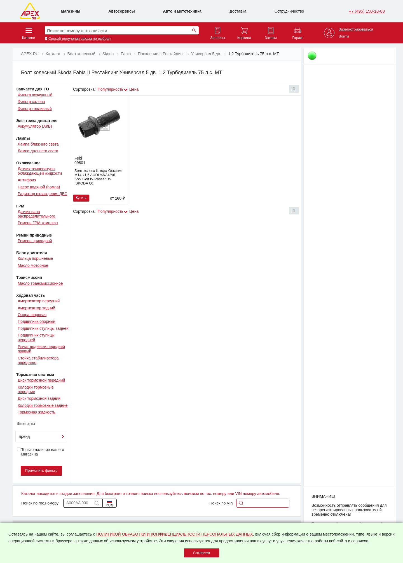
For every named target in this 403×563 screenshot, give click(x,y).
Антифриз (27, 180)
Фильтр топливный (35, 108)
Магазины (70, 11)
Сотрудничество (289, 11)
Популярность (110, 89)
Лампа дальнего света (38, 151)
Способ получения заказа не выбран (79, 39)
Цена (134, 89)
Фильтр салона (31, 101)
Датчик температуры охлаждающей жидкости (40, 171)
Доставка (237, 11)
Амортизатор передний (39, 301)
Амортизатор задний (36, 308)
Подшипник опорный (36, 321)
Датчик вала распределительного (36, 213)
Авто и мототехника (182, 11)
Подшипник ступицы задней (43, 328)
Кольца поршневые (35, 258)
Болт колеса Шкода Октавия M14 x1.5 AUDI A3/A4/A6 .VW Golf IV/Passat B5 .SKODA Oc (98, 177)
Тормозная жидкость (36, 412)
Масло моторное (33, 265)
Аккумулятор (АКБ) (35, 126)
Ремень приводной (35, 241)
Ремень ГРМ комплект (38, 223)
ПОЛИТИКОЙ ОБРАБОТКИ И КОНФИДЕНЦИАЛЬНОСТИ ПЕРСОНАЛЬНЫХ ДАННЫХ (174, 534)
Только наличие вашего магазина (40, 451)
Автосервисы (121, 11)
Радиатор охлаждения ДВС (42, 193)
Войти (344, 36)
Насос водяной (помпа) (39, 187)
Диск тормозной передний (41, 380)
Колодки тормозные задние (42, 405)
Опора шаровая (32, 314)
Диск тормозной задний (39, 398)
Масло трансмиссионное (40, 283)
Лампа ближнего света (38, 144)
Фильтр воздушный (35, 95)
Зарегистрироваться (356, 29)
